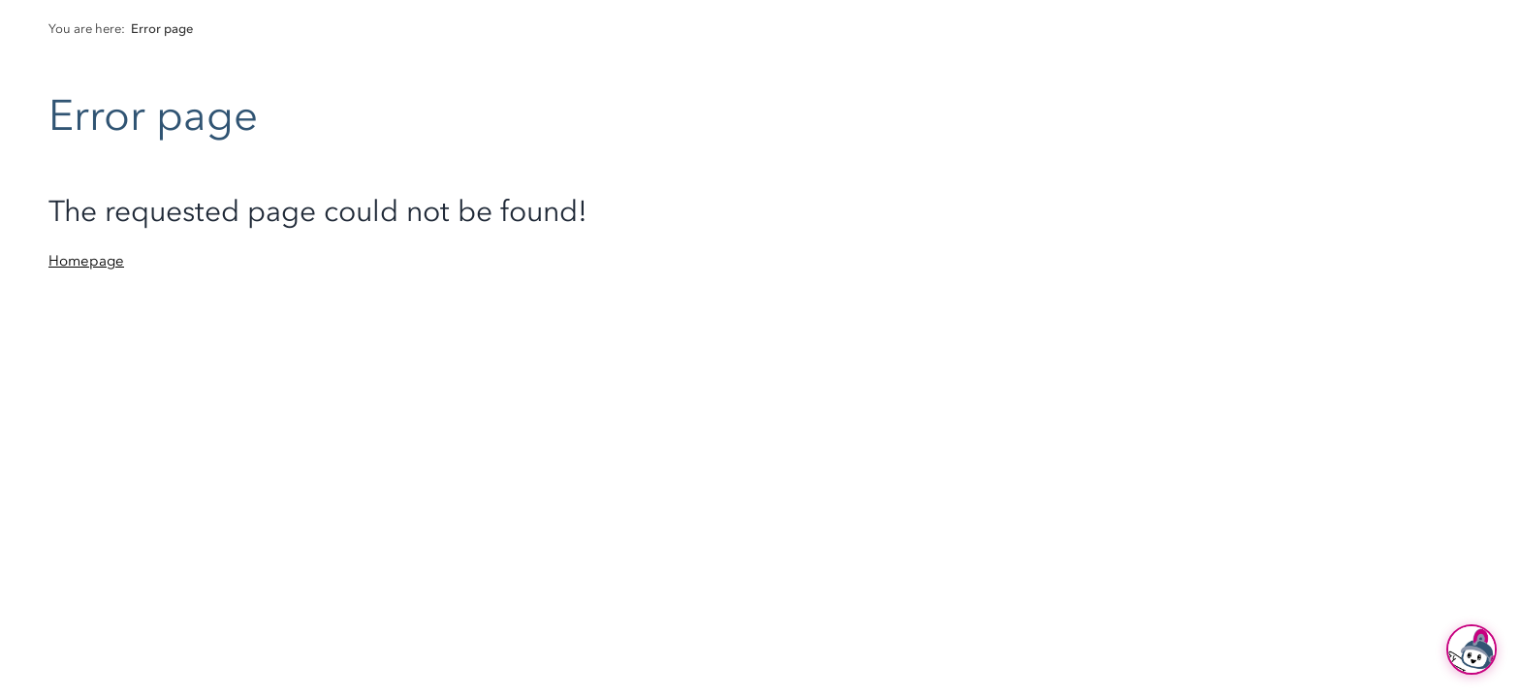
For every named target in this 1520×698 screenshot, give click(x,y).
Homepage (86, 261)
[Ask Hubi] (1471, 649)
